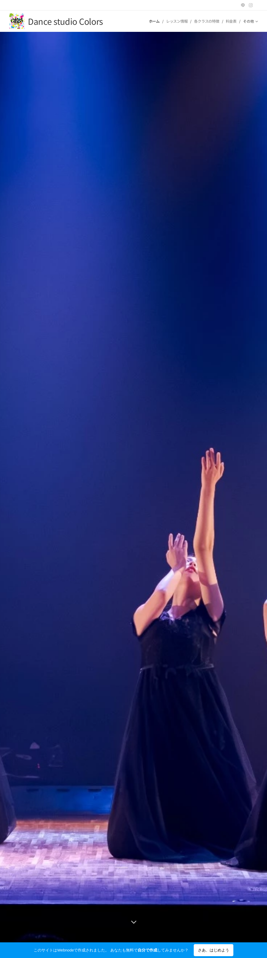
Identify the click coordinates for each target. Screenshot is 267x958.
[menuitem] (154, 21)
